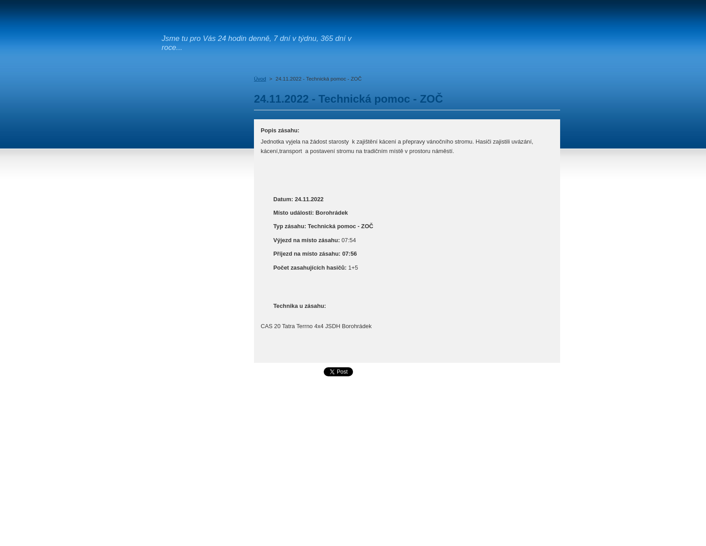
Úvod (260, 78)
